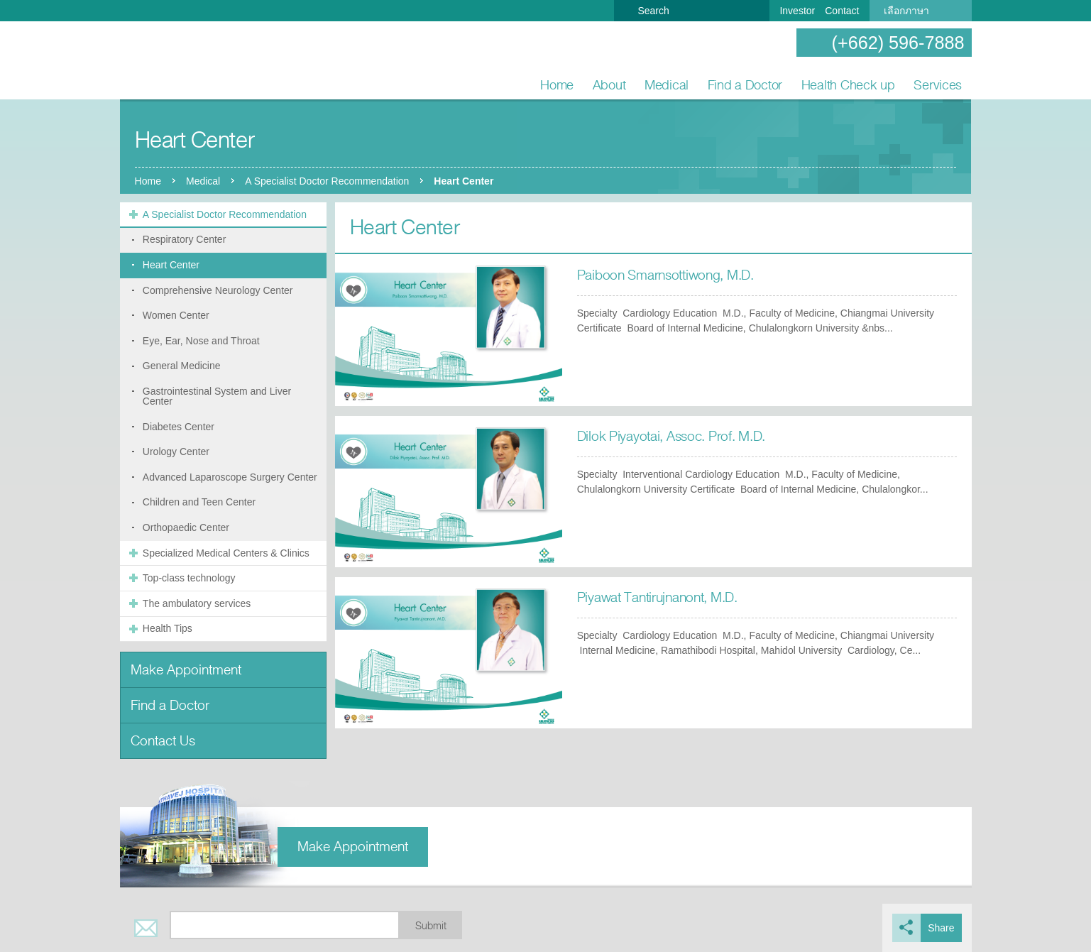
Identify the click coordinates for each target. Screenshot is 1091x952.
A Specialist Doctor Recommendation (327, 181)
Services (938, 85)
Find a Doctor (745, 85)
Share (941, 928)
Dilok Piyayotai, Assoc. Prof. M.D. (671, 436)
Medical (667, 85)
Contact (842, 10)
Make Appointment (186, 670)
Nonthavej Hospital (166, 61)
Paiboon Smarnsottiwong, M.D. (665, 275)
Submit (430, 926)
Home (557, 85)
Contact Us (163, 741)
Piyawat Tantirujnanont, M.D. (657, 597)
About (609, 85)
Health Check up (848, 85)
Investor (797, 10)
